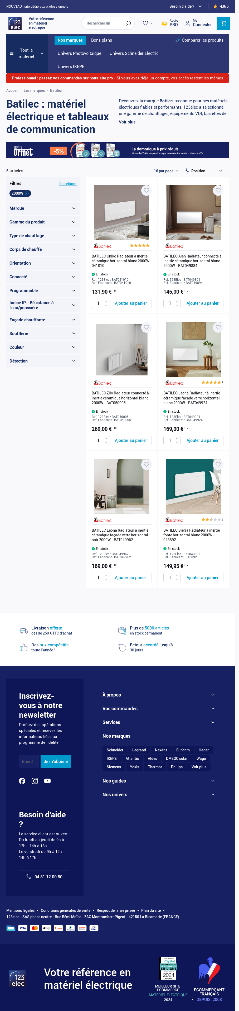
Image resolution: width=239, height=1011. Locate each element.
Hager (204, 750)
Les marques (34, 90)
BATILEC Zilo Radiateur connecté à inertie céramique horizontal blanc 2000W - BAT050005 (120, 398)
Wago (201, 758)
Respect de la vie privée (116, 910)
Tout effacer (68, 184)
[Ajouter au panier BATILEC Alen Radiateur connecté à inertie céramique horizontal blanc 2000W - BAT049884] (202, 303)
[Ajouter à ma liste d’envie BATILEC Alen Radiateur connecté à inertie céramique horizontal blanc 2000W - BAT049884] (218, 190)
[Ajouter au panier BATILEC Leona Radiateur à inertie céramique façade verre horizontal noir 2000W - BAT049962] (131, 577)
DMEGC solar (177, 758)
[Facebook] (22, 781)
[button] (141, 245)
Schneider (115, 750)
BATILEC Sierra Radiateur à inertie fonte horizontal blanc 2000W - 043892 (191, 535)
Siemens (114, 767)
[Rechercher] (128, 23)
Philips (177, 767)
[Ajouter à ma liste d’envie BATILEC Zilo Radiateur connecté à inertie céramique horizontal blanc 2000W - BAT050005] (146, 327)
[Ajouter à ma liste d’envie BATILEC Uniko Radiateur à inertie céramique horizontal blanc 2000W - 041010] (146, 190)
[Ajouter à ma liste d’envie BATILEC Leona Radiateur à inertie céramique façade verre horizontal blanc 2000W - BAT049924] (218, 327)
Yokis (134, 767)
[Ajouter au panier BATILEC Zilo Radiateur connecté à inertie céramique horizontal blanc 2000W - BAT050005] (131, 440)
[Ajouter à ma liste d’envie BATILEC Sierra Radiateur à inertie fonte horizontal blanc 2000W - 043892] (218, 464)
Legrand (139, 750)
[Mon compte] (198, 23)
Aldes (152, 758)
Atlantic (132, 758)
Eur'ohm (183, 750)
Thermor (155, 767)
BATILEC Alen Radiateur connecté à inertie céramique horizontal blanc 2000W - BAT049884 (192, 261)
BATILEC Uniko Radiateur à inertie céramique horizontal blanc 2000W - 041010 (122, 261)
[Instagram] (35, 781)
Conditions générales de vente (65, 910)
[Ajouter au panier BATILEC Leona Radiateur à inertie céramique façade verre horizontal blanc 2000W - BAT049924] (202, 440)
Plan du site (151, 910)
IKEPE (112, 758)
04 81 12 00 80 (44, 877)
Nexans (161, 750)
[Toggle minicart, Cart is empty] (223, 23)
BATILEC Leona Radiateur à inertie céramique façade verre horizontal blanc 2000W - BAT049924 (191, 398)
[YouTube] (47, 781)
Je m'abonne (56, 761)
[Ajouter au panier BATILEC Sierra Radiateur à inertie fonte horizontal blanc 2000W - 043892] (202, 577)
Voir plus (127, 122)
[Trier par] (208, 171)
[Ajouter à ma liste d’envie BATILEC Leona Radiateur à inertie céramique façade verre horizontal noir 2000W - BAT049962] (146, 464)
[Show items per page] (166, 171)
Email (27, 761)
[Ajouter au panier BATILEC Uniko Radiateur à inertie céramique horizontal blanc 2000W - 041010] (131, 303)
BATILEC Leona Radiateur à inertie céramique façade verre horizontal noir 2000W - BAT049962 (120, 535)
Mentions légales (20, 910)
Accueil (12, 90)
